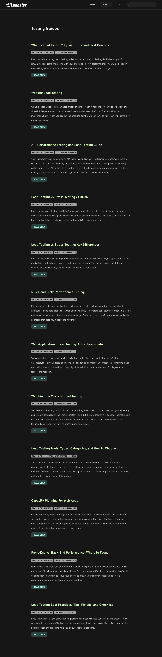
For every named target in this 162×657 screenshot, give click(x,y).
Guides (106, 4)
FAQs (119, 4)
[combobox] (142, 4)
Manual (94, 4)
